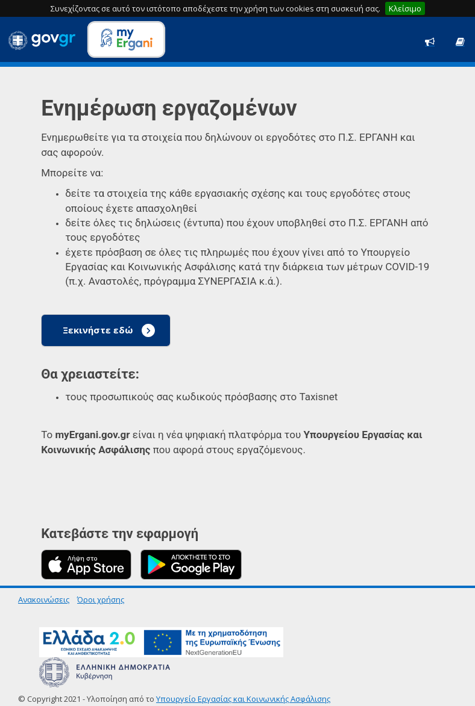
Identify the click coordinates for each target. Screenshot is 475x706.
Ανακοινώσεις (43, 599)
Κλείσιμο (405, 8)
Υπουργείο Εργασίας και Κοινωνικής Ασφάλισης (243, 698)
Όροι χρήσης (100, 599)
